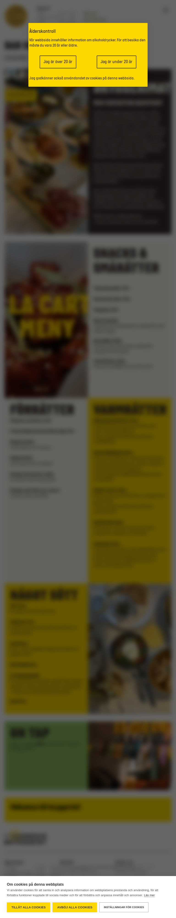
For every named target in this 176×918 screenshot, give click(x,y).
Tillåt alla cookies (28, 907)
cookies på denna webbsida (112, 78)
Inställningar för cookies (124, 907)
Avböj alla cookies (74, 907)
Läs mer (149, 895)
